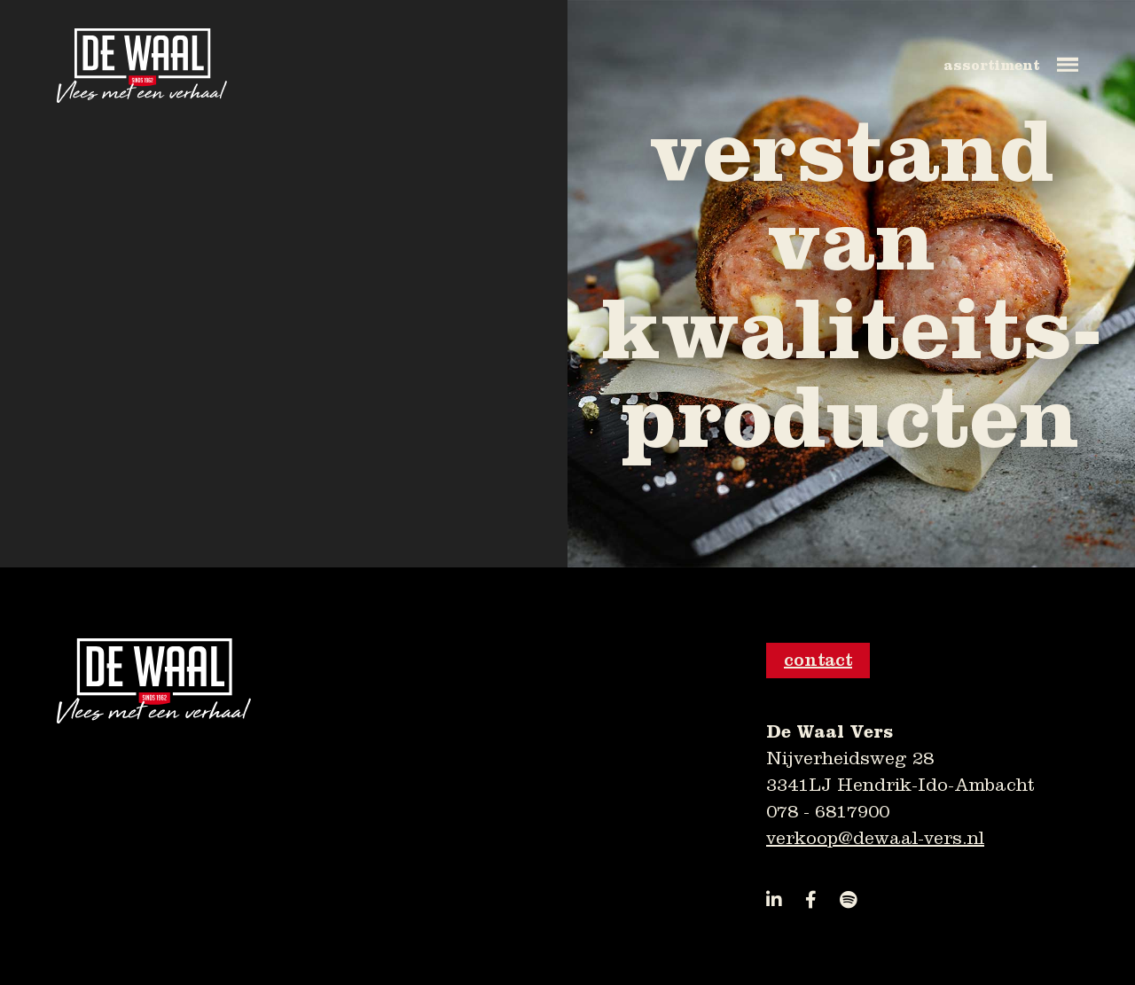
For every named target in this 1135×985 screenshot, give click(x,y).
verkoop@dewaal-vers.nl (875, 838)
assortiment (991, 66)
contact (818, 660)
